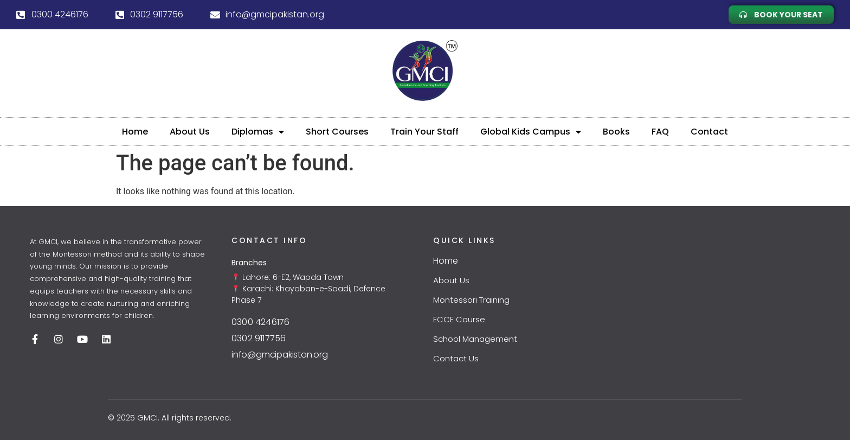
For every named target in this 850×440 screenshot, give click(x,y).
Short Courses (337, 131)
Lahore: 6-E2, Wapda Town (292, 277)
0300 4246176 (260, 322)
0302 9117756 (258, 338)
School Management (475, 339)
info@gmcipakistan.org (279, 354)
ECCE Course (459, 319)
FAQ (660, 131)
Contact (709, 131)
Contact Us (456, 358)
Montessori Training (471, 299)
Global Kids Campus (530, 132)
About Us (190, 131)
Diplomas (257, 132)
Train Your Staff (424, 131)
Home (135, 131)
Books (616, 131)
